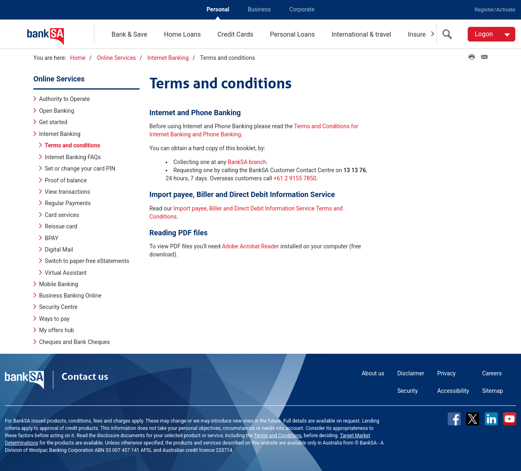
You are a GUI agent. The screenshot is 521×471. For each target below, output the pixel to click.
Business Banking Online (70, 295)
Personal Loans (292, 34)
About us (372, 373)
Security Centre (58, 307)
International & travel (361, 34)
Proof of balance (66, 180)
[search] (449, 34)
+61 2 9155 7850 (295, 178)
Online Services (116, 58)
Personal (217, 9)
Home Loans (182, 34)
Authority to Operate (64, 99)
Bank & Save (129, 34)
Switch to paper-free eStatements (87, 261)
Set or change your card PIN (80, 168)
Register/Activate (495, 10)
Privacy (446, 373)
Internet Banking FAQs (73, 156)
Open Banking (56, 110)
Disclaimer (410, 373)
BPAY (52, 237)
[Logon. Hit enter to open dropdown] (491, 34)
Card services (62, 214)
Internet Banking (168, 58)
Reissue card (61, 226)
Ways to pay (54, 318)
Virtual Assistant (66, 272)
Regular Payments (68, 203)
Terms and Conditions (278, 435)
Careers (492, 373)
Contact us (84, 376)
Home (77, 58)
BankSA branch (247, 162)
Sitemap (492, 391)
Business (259, 9)
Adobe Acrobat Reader (250, 246)
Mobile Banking (58, 284)
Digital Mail (59, 249)
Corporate (302, 9)
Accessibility (453, 391)
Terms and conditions (72, 145)
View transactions (67, 191)
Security (407, 391)
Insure (417, 34)
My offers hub (56, 330)
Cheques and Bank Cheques (74, 342)
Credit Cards (235, 34)
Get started (53, 122)
